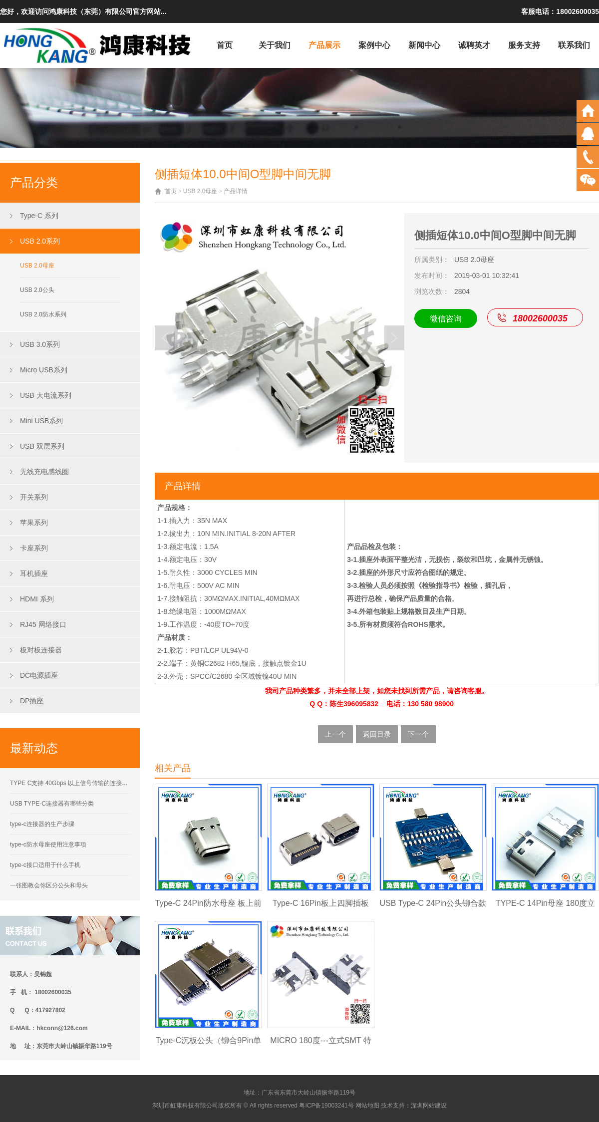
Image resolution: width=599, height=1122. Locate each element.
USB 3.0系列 (40, 344)
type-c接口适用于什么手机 (45, 864)
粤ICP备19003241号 (326, 1105)
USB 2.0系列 (40, 241)
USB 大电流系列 (45, 395)
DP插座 (31, 701)
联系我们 (574, 45)
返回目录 (377, 734)
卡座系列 (34, 548)
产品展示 (324, 45)
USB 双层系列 (42, 446)
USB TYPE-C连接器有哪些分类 (52, 803)
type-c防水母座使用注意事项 (48, 844)
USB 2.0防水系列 (43, 314)
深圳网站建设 (429, 1105)
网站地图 (367, 1105)
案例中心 (374, 45)
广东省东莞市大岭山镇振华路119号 (308, 1092)
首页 (225, 45)
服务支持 (524, 45)
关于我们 (275, 45)
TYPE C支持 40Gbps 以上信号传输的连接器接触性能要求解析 (93, 783)
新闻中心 (424, 45)
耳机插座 (34, 573)
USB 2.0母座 (37, 265)
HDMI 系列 (37, 599)
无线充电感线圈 (44, 472)
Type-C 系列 (39, 216)
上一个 (335, 734)
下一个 (418, 734)
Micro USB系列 (43, 370)
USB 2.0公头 (37, 289)
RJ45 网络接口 (43, 624)
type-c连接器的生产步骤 (42, 824)
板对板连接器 (41, 650)
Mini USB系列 (41, 421)
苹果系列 (34, 523)
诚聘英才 (474, 45)
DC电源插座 (39, 675)
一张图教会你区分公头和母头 (49, 885)
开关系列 (34, 497)
